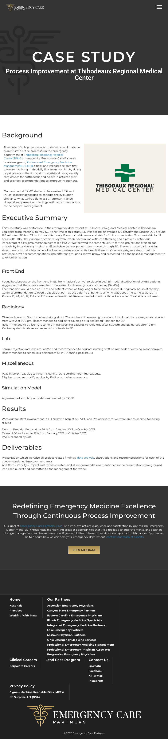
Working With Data (23, 615)
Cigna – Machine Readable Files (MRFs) (37, 692)
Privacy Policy (22, 686)
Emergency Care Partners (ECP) (41, 525)
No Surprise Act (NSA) (25, 697)
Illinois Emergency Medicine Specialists (74, 620)
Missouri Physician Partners (66, 635)
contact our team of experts (125, 536)
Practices (16, 610)
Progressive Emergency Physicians (71, 654)
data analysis (85, 457)
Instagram (96, 680)
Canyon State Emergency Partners (71, 610)
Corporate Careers (22, 666)
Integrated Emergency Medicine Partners (76, 625)
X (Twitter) (96, 675)
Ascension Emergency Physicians (70, 605)
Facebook (95, 671)
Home (15, 599)
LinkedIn (95, 666)
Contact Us (98, 660)
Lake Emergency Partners (65, 630)
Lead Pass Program (62, 660)
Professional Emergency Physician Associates (78, 649)
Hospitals (16, 605)
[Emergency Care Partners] (25, 7)
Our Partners (58, 599)
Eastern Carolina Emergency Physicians (74, 615)
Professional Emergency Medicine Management (80, 644)
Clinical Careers (23, 660)
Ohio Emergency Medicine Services (71, 640)
